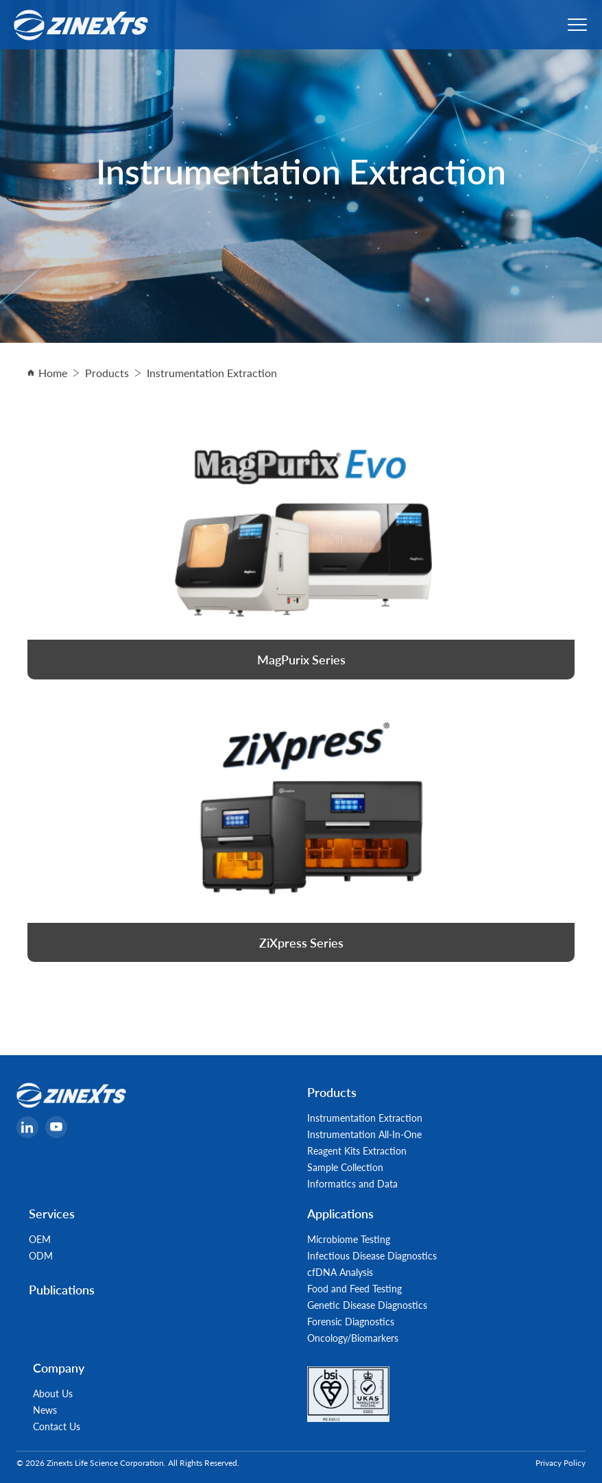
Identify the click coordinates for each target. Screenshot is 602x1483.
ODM (41, 1255)
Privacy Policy (560, 1463)
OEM (40, 1239)
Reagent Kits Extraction (357, 1150)
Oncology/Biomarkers (352, 1338)
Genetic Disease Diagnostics (367, 1305)
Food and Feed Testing (354, 1288)
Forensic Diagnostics (350, 1321)
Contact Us (56, 1426)
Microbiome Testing (348, 1239)
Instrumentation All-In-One (364, 1134)
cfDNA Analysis (340, 1272)
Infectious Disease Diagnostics (372, 1255)
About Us (53, 1393)
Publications (62, 1289)
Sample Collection (345, 1167)
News (45, 1409)
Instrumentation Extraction (364, 1117)
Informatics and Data (352, 1183)
